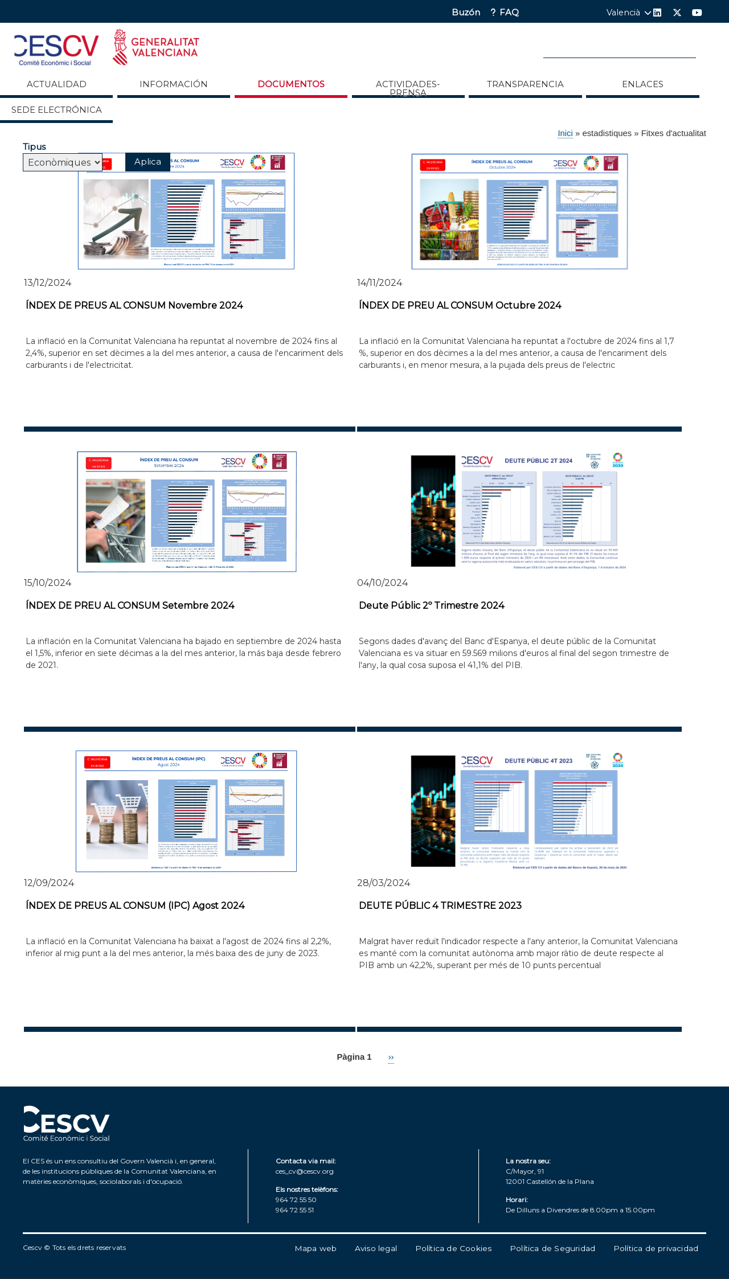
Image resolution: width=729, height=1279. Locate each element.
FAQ (509, 13)
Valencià (623, 12)
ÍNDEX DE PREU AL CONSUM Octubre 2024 (460, 305)
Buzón (466, 13)
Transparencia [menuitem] (525, 84)
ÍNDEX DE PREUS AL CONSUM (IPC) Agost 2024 (135, 905)
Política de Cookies (453, 1248)
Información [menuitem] (174, 84)
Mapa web (315, 1248)
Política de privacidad (655, 1248)
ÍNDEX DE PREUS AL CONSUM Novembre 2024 (134, 305)
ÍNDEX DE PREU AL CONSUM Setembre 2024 (130, 605)
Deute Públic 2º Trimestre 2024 (431, 605)
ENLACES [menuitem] (643, 84)
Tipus (34, 146)
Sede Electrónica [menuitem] (56, 110)
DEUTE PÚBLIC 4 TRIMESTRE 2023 (440, 905)
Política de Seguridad (552, 1248)
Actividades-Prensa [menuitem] (408, 88)
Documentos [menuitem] (291, 84)
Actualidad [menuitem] (57, 84)
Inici (565, 133)
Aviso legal (376, 1248)
